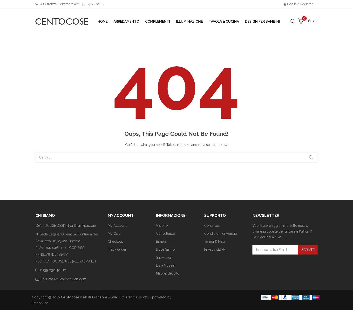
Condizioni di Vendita (221, 233)
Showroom (164, 257)
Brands (161, 241)
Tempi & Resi (214, 241)
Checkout (115, 241)
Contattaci (212, 225)
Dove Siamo (165, 249)
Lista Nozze (165, 265)
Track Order (117, 249)
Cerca (311, 157)
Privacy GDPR (214, 249)
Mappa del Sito (167, 273)
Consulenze (165, 233)
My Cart (114, 233)
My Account (117, 225)
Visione (162, 225)
